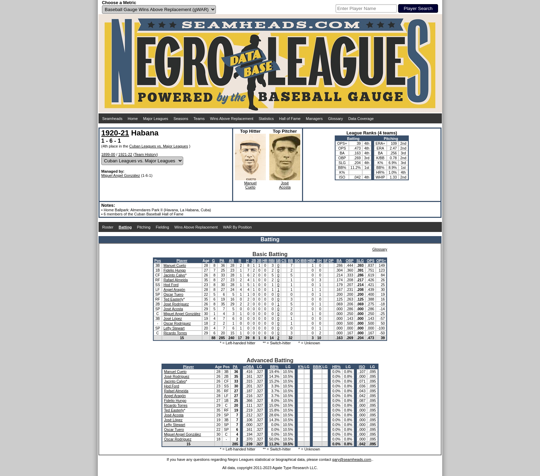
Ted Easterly (174, 299)
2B (253, 261)
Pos (157, 261)
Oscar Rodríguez (177, 323)
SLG (360, 261)
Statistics (266, 119)
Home (133, 119)
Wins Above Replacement (231, 119)
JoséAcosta (285, 185)
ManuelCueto (250, 185)
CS (284, 261)
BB (290, 261)
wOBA (248, 367)
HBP (311, 261)
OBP (350, 261)
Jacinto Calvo (174, 275)
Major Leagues (155, 119)
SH (319, 261)
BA (339, 261)
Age (205, 261)
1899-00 (108, 154)
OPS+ (381, 261)
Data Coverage (361, 119)
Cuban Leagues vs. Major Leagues (158, 146)
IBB (304, 261)
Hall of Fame (289, 119)
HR (265, 261)
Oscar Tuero (174, 294)
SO (297, 261)
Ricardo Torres (175, 333)
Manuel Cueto (175, 265)
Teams (199, 119)
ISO (362, 367)
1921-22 (125, 154)
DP (331, 261)
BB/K (317, 367)
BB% (274, 367)
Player (182, 261)
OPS (370, 261)
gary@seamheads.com (351, 459)
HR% (336, 367)
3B (259, 261)
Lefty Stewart (174, 328)
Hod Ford (171, 285)
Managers (314, 119)
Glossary (335, 119)
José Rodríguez (176, 304)
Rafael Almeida (176, 280)
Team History (146, 154)
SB (278, 261)
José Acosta (173, 309)
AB (231, 261)
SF (325, 261)
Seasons (181, 119)
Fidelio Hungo (175, 270)
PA (221, 261)
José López (173, 318)
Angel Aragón (174, 289)
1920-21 (115, 133)
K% (301, 367)
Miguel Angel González (120, 175)
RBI (272, 261)
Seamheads (112, 119)
